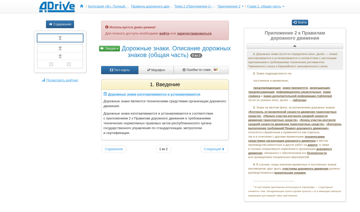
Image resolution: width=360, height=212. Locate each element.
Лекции (109, 48)
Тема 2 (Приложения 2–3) (195, 6)
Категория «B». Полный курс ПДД (109, 6)
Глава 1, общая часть (265, 6)
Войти (300, 22)
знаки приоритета (295, 87)
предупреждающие (267, 87)
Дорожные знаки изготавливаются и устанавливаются (151, 94)
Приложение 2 (231, 6)
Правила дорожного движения (152, 6)
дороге (313, 144)
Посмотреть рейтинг (60, 80)
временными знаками (290, 172)
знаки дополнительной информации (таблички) (297, 95)
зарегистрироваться (194, 33)
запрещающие (319, 87)
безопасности (317, 152)
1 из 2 (163, 149)
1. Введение (165, 84)
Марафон (156, 70)
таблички (299, 100)
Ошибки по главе (201, 69)
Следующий (214, 149)
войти (164, 33)
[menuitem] (83, 6)
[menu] (181, 6)
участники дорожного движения (305, 168)
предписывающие (261, 91)
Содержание (60, 24)
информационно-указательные (298, 91)
